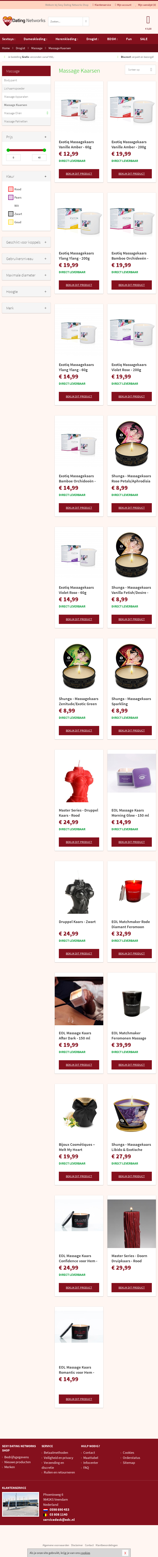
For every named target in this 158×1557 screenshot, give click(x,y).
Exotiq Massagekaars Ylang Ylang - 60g (76, 367)
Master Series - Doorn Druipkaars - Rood (129, 1258)
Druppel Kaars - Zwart (77, 921)
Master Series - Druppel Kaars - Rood (78, 813)
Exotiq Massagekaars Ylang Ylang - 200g (76, 256)
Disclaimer (77, 1545)
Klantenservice (102, 5)
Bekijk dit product (79, 173)
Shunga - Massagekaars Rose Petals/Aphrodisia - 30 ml (131, 478)
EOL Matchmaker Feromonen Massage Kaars (129, 1035)
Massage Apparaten (16, 97)
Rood (17, 189)
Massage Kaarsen (15, 105)
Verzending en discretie (53, 1465)
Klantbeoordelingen (107, 1545)
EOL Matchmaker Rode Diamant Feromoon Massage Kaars (131, 924)
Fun (129, 39)
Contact (89, 1452)
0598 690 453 (56, 1509)
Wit (16, 206)
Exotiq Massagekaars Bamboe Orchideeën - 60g (77, 478)
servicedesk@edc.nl (59, 1519)
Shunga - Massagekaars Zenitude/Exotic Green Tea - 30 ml (78, 701)
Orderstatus (131, 1457)
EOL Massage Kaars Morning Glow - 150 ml (130, 813)
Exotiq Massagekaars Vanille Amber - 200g (129, 144)
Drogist (92, 39)
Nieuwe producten (17, 1462)
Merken (9, 1467)
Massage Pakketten (16, 121)
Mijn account (123, 5)
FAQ (86, 1467)
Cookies (128, 1452)
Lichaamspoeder (14, 88)
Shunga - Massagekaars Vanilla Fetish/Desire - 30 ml (131, 590)
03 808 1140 (55, 1514)
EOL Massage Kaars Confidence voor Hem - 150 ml (78, 1258)
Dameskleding (35, 39)
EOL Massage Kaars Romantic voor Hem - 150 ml (76, 1370)
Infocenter (90, 1462)
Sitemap (129, 1462)
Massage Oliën (13, 113)
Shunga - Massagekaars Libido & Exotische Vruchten (131, 1147)
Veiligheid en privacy (58, 1457)
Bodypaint (10, 80)
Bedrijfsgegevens (16, 1457)
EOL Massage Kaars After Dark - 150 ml (75, 1035)
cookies (85, 1553)
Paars (17, 197)
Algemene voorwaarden (56, 1545)
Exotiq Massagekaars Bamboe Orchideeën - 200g (130, 256)
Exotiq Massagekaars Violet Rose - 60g (76, 590)
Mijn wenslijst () (145, 5)
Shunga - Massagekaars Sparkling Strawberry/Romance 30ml (131, 701)
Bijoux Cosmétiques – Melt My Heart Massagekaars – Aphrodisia (77, 1147)
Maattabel (90, 1457)
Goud (17, 222)
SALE (144, 39)
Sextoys (8, 39)
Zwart (18, 214)
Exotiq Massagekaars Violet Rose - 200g (129, 367)
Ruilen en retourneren (59, 1472)
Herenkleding (67, 39)
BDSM (112, 39)
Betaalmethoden (56, 1452)
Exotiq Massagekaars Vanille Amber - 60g (76, 144)
